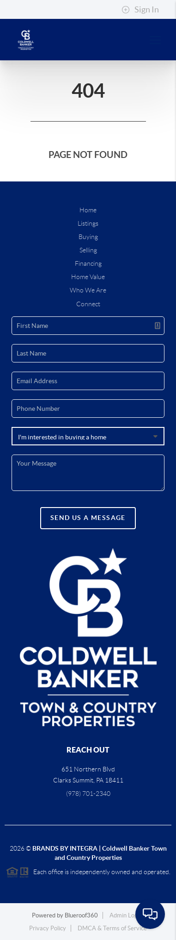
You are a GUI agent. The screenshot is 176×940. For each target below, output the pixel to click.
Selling (88, 250)
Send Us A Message (88, 517)
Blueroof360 (81, 915)
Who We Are (88, 290)
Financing (88, 263)
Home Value (88, 276)
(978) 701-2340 (88, 793)
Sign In (140, 9)
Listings (88, 223)
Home (88, 210)
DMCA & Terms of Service (112, 928)
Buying (88, 236)
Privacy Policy (47, 928)
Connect (88, 304)
